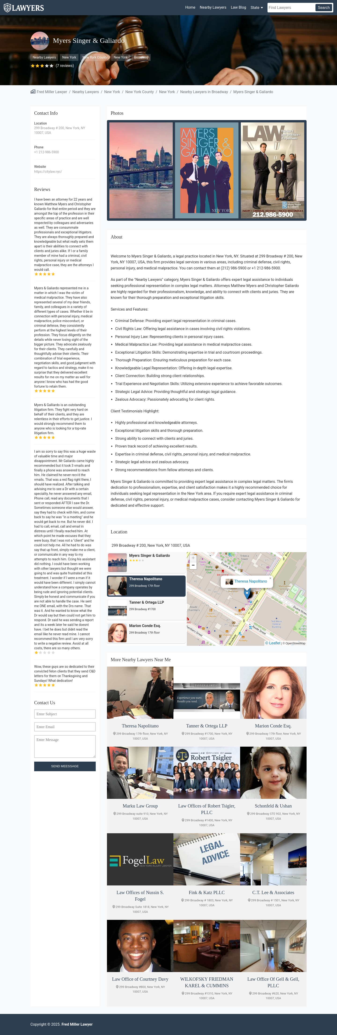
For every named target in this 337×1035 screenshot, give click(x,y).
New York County (94, 57)
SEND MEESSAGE (65, 766)
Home (190, 7)
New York (69, 57)
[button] (247, 594)
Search (324, 8)
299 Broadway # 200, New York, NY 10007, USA (59, 130)
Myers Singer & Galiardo (253, 92)
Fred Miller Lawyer (52, 92)
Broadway (141, 57)
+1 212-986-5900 (46, 152)
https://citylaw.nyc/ (48, 171)
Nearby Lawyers (213, 7)
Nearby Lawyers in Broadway (204, 92)
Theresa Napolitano (250, 581)
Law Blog (238, 7)
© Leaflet (272, 643)
